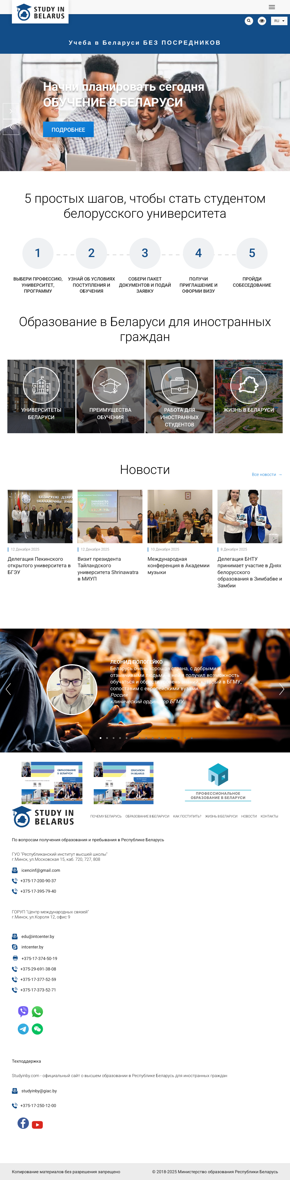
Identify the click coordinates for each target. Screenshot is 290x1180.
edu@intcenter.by (38, 936)
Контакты (269, 816)
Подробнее (68, 129)
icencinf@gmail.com (41, 870)
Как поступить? (187, 816)
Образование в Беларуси (147, 816)
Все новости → (267, 474)
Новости (249, 816)
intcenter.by (32, 947)
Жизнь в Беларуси (221, 816)
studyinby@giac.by (39, 1090)
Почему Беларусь (105, 816)
